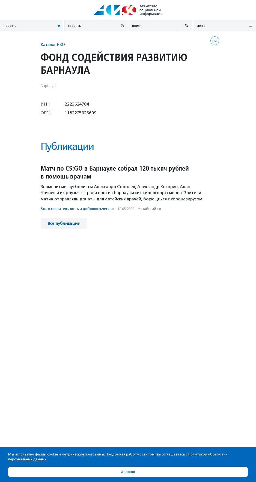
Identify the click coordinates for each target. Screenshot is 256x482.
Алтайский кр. (150, 209)
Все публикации (63, 223)
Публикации (67, 146)
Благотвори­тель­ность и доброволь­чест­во (77, 209)
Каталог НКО (53, 44)
